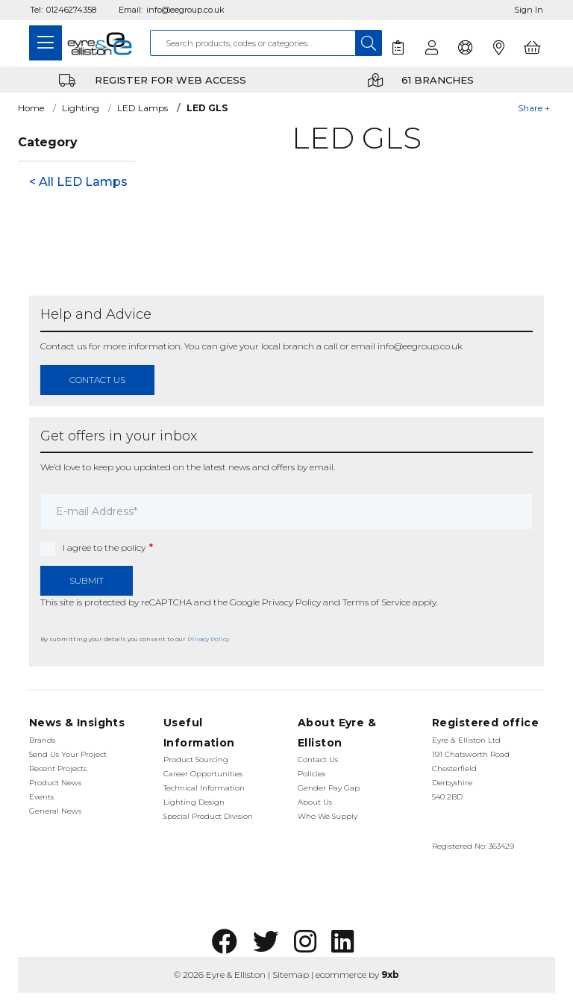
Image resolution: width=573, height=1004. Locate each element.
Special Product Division (208, 816)
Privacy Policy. (209, 639)
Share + (534, 107)
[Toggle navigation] (45, 42)
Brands (42, 740)
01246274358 (71, 9)
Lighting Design (194, 802)
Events (41, 797)
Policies (311, 774)
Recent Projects (58, 768)
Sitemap (290, 974)
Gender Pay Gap (329, 788)
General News (55, 811)
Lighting (80, 107)
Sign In (528, 9)
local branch (287, 346)
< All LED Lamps (78, 182)
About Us (315, 802)
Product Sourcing (195, 759)
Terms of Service (376, 602)
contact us (97, 379)
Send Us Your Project (68, 754)
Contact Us (318, 759)
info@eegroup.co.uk (185, 9)
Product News (55, 783)
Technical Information (204, 788)
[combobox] (253, 43)
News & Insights (77, 722)
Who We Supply (327, 816)
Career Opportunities (202, 774)
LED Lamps (142, 107)
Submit (86, 580)
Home (31, 107)
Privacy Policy (291, 602)
